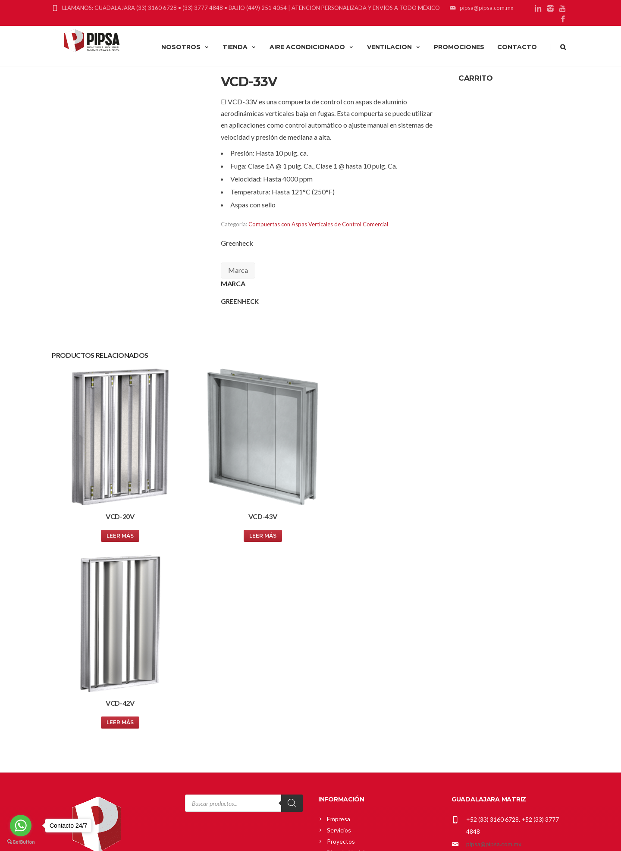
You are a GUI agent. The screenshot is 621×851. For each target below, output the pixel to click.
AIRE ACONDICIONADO (312, 47)
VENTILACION (394, 47)
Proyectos (341, 641)
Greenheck (237, 243)
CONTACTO (517, 47)
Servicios (339, 630)
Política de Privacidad (355, 744)
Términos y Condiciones (359, 755)
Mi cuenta (340, 687)
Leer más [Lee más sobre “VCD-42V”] (374, 522)
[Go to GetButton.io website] (20, 842)
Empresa (338, 619)
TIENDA (240, 47)
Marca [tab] (238, 270)
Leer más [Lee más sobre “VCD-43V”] (243, 522)
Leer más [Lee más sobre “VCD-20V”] (113, 522)
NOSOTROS (185, 47)
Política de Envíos (350, 732)
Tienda (336, 710)
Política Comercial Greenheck (366, 721)
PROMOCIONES (459, 47)
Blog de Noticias (348, 652)
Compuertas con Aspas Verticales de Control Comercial (318, 224)
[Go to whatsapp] (20, 825)
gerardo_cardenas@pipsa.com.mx (510, 717)
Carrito (336, 699)
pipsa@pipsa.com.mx (493, 644)
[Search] (292, 603)
